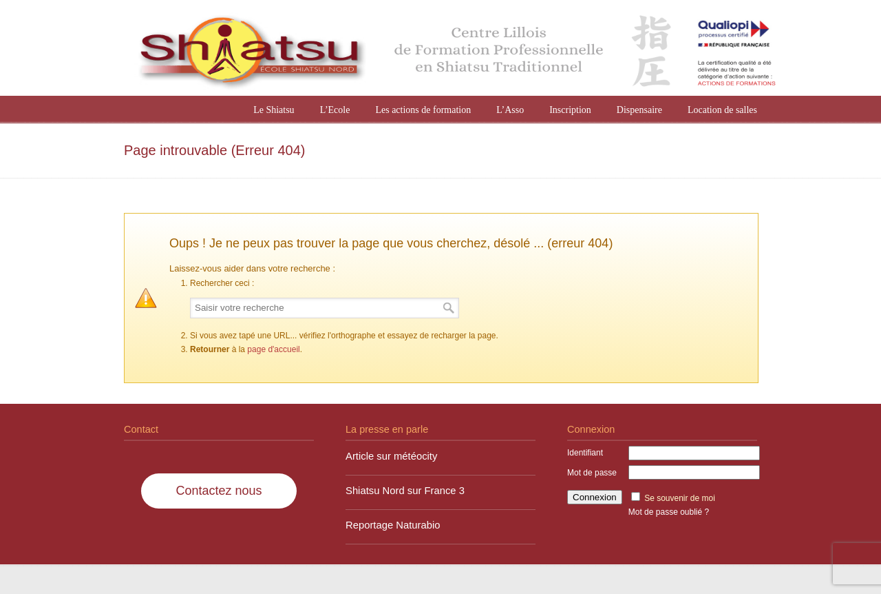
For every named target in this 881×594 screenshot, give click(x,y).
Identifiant (585, 453)
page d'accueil (273, 349)
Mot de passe (592, 473)
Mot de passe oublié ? (668, 512)
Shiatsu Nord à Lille (454, 49)
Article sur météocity (391, 456)
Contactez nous (219, 491)
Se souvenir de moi (679, 498)
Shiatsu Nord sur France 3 (405, 490)
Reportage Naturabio (393, 525)
